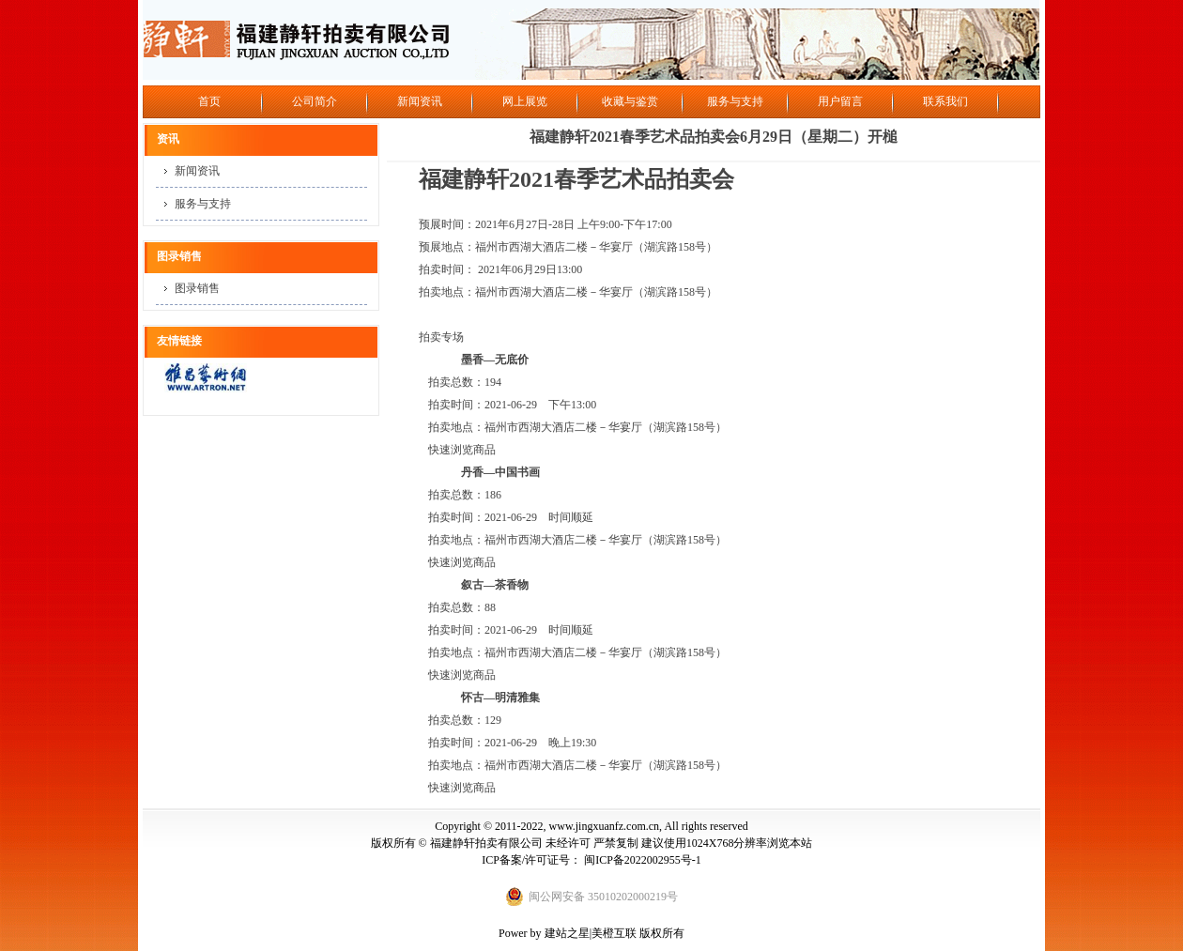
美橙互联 (614, 933)
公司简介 (314, 101)
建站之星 (567, 933)
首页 (209, 101)
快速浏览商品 (462, 449)
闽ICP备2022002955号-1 (642, 860)
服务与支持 (735, 101)
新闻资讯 (419, 101)
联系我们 (945, 101)
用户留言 (840, 101)
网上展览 (524, 101)
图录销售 (197, 288)
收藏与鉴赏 (630, 101)
